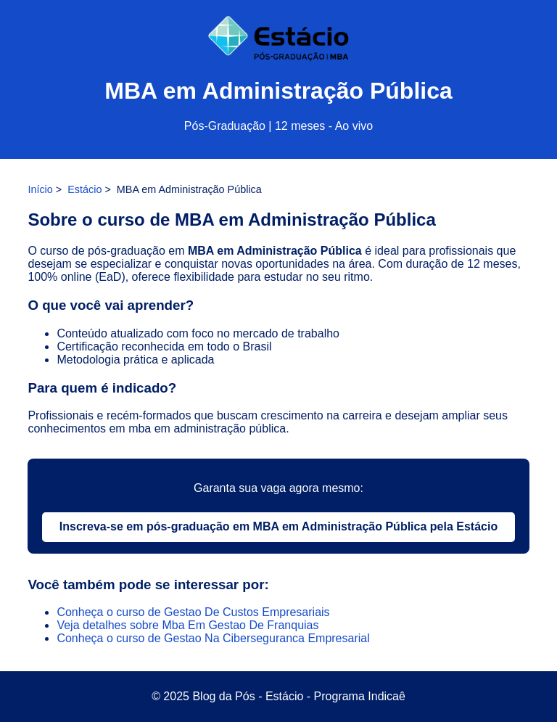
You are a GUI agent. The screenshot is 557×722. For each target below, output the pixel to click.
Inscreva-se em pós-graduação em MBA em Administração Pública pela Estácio (278, 526)
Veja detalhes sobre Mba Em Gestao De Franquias (187, 625)
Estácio (84, 189)
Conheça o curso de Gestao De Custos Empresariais (193, 612)
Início (40, 189)
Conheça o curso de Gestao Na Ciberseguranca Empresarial (213, 638)
